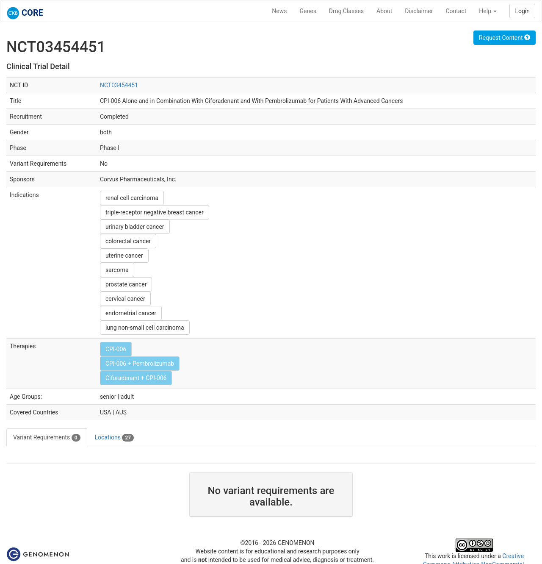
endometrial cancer (130, 313)
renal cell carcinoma (131, 197)
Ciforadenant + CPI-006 (136, 378)
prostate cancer (126, 284)
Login (522, 11)
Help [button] (488, 11)
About (384, 11)
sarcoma (117, 270)
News (279, 11)
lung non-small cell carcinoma (144, 327)
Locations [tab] (114, 438)
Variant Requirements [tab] (46, 438)
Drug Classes (346, 11)
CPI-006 (115, 349)
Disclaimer (419, 11)
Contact (455, 11)
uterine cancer (124, 255)
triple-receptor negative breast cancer (154, 212)
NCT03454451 (119, 85)
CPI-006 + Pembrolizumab (139, 363)
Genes (308, 11)
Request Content (504, 37)
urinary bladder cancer (134, 226)
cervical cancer (125, 298)
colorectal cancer (128, 241)
